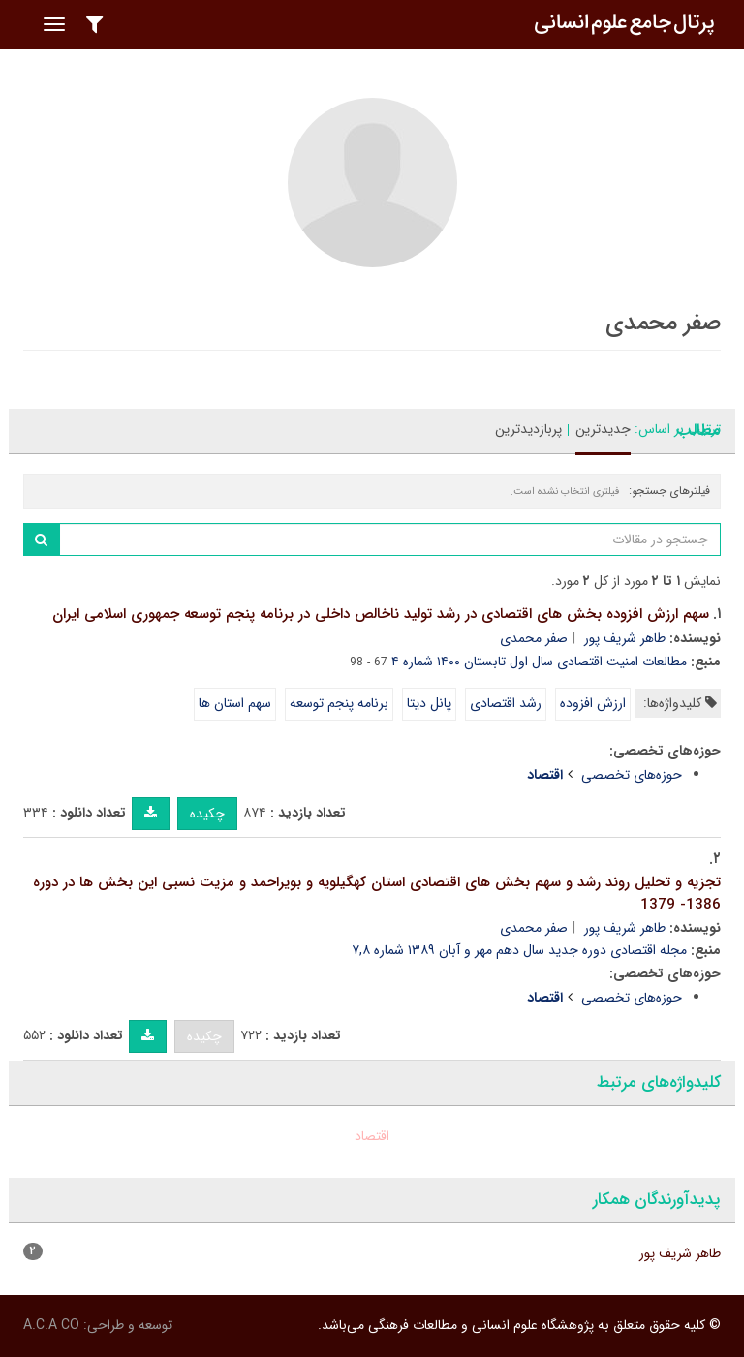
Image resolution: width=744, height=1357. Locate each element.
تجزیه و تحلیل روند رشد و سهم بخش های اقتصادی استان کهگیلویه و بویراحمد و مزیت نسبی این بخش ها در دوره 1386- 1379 (377, 893)
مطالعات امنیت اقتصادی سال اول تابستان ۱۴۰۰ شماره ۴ (539, 661)
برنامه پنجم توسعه (339, 703)
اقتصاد (372, 1136)
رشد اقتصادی (506, 703)
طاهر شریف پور (625, 638)
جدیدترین (603, 429)
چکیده (207, 813)
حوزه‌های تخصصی (631, 775)
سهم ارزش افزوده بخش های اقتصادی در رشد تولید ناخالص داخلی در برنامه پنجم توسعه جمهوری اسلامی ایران (380, 614)
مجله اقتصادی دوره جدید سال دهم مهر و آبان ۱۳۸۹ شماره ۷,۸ (519, 950)
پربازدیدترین (528, 429)
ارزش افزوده (593, 703)
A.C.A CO (51, 1325)
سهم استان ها (235, 703)
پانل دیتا (429, 703)
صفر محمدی (534, 638)
